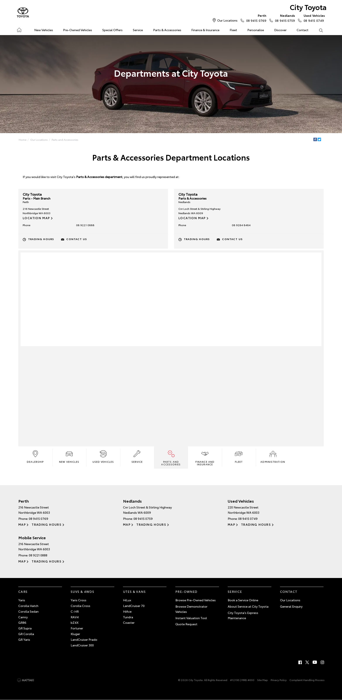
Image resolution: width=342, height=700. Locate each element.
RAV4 (75, 617)
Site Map (262, 680)
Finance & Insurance (205, 30)
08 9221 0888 (85, 225)
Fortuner (77, 628)
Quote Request (186, 624)
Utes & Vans (134, 591)
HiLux (127, 600)
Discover (280, 30)
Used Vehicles (103, 456)
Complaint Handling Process (307, 680)
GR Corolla (26, 634)
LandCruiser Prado (84, 639)
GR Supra (25, 628)
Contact (302, 30)
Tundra (128, 617)
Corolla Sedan (28, 611)
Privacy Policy (279, 680)
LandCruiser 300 (82, 645)
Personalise (255, 30)
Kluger (75, 634)
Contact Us (76, 239)
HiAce (127, 611)
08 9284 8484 (241, 225)
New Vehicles (43, 30)
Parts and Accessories (65, 139)
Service (138, 30)
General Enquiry (291, 606)
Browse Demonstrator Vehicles (191, 609)
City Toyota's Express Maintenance (243, 615)
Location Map (36, 218)
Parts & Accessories (167, 30)
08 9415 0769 (255, 18)
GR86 (22, 622)
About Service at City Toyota (248, 606)
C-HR (75, 611)
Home (19, 29)
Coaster (129, 622)
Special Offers (112, 30)
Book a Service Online (243, 600)
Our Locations (227, 20)
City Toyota (308, 7)
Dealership (35, 456)
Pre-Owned (186, 591)
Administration (272, 456)
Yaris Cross (78, 600)
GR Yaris (24, 639)
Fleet (233, 30)
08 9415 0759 (284, 18)
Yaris (21, 600)
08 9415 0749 (313, 18)
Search (318, 30)
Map (22, 524)
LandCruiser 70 (134, 605)
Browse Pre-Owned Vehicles (195, 600)
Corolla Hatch (28, 605)
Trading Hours (41, 239)
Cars (23, 591)
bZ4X (75, 622)
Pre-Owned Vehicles (77, 30)
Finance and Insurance (204, 457)
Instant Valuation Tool (191, 618)
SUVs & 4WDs (82, 591)
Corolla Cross (80, 605)
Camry (23, 617)
